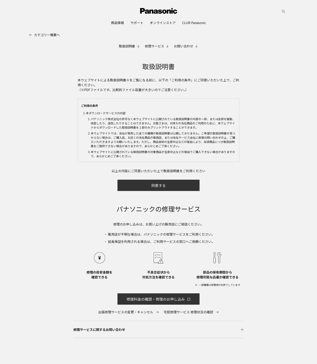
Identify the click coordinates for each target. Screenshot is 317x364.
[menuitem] (117, 22)
